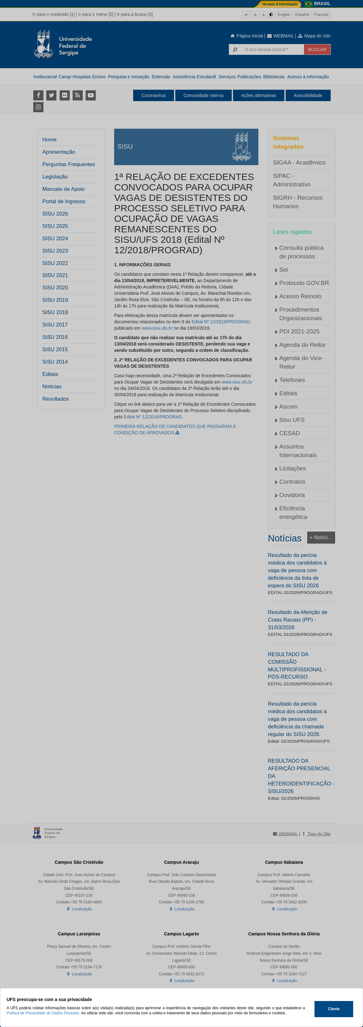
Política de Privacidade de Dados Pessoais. (43, 1013)
